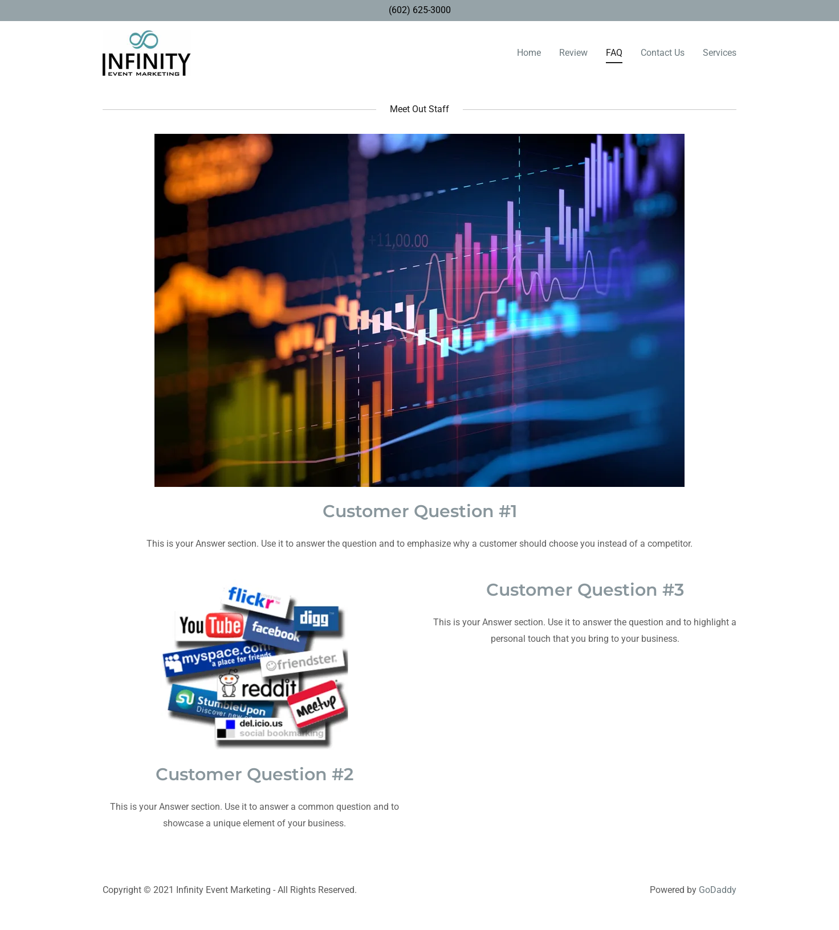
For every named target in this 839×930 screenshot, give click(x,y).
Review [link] (573, 52)
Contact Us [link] (663, 52)
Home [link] (529, 52)
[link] (147, 52)
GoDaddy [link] (717, 889)
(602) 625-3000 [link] (420, 10)
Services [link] (719, 52)
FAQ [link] (614, 52)
